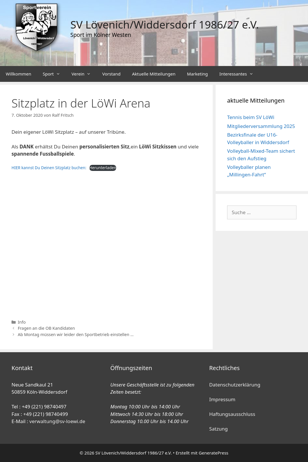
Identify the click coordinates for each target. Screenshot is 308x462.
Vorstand (111, 74)
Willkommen (18, 74)
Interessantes (239, 74)
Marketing (197, 74)
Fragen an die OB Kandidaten (46, 328)
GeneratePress (213, 453)
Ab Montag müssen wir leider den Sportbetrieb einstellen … (76, 334)
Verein (84, 74)
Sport (54, 74)
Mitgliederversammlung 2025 (261, 126)
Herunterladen (102, 167)
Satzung (218, 428)
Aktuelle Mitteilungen (154, 74)
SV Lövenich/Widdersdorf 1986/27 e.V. (165, 24)
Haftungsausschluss (232, 414)
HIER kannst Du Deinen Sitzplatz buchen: (49, 167)
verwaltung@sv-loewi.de (57, 421)
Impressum (222, 399)
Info (22, 322)
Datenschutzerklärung (235, 384)
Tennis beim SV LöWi (250, 117)
